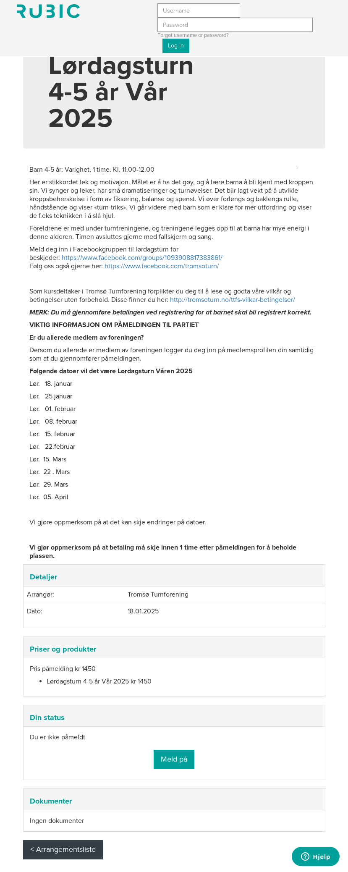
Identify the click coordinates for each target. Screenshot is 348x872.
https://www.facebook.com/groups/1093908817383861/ (142, 258)
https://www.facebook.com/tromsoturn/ (162, 266)
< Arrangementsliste (63, 849)
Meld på (174, 759)
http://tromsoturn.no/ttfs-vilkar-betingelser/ (232, 300)
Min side (48, 11)
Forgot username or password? (193, 35)
